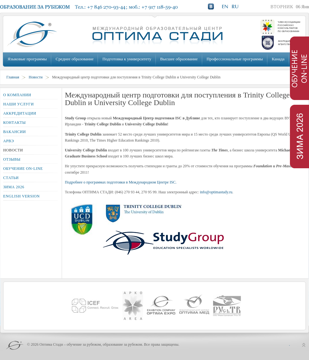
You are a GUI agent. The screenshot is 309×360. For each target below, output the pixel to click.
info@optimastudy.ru (216, 192)
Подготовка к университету (126, 59)
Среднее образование (74, 59)
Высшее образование (179, 59)
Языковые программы (27, 59)
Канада (278, 59)
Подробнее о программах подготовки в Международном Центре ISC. (120, 182)
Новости (36, 77)
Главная (12, 77)
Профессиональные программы (235, 59)
